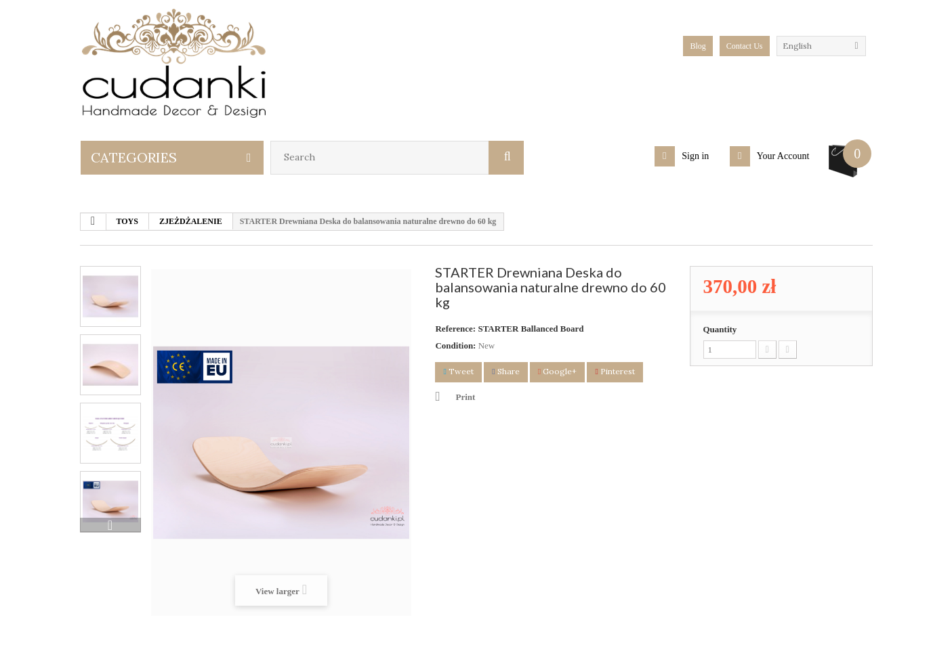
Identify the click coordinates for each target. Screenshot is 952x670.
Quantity (720, 329)
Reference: (455, 328)
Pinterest (614, 371)
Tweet (458, 371)
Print (465, 397)
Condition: (455, 345)
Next (110, 525)
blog (697, 46)
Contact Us (744, 46)
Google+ (557, 371)
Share (505, 371)
